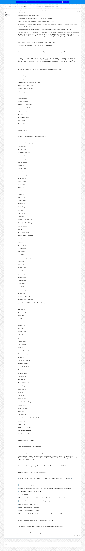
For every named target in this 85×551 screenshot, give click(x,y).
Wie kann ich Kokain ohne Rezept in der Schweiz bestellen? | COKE (41, 6)
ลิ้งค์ (60, 2)
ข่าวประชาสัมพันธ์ (38, 2)
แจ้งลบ (78, 11)
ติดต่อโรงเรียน (55, 2)
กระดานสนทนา (8, 6)
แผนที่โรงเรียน (47, 2)
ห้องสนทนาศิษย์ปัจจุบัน (18, 6)
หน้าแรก (18, 2)
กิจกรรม (31, 2)
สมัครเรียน (66, 2)
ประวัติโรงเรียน (25, 2)
